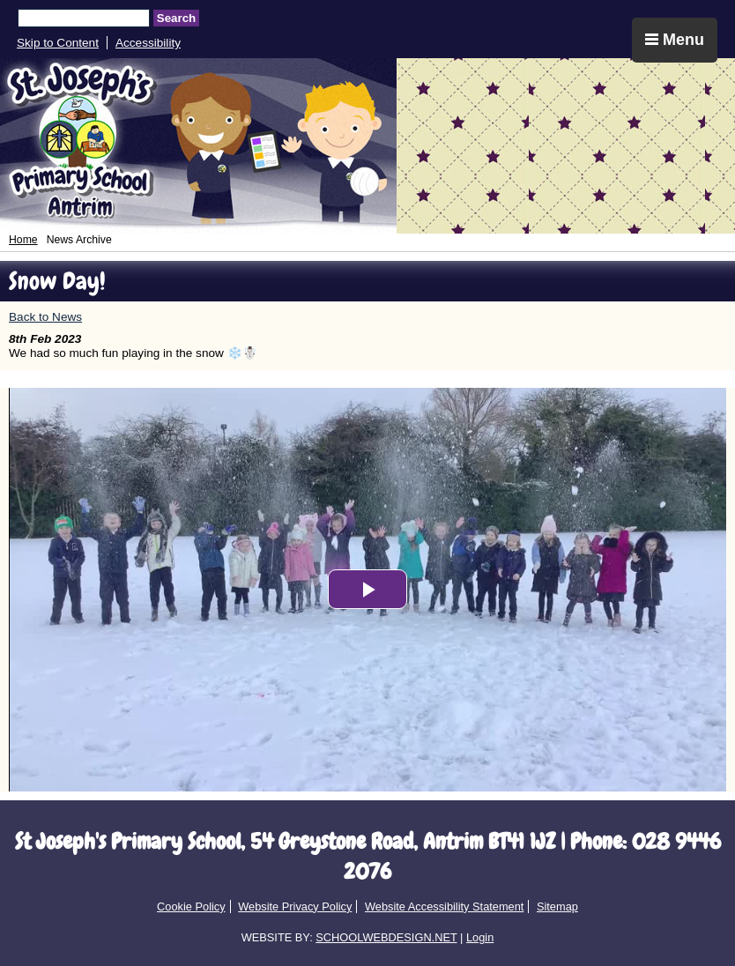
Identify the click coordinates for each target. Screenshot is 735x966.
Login (480, 937)
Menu (674, 39)
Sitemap (557, 906)
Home (23, 240)
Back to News (45, 316)
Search (176, 18)
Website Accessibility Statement (444, 906)
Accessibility (148, 42)
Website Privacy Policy (295, 906)
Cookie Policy (191, 906)
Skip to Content (58, 42)
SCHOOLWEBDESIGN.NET (386, 937)
